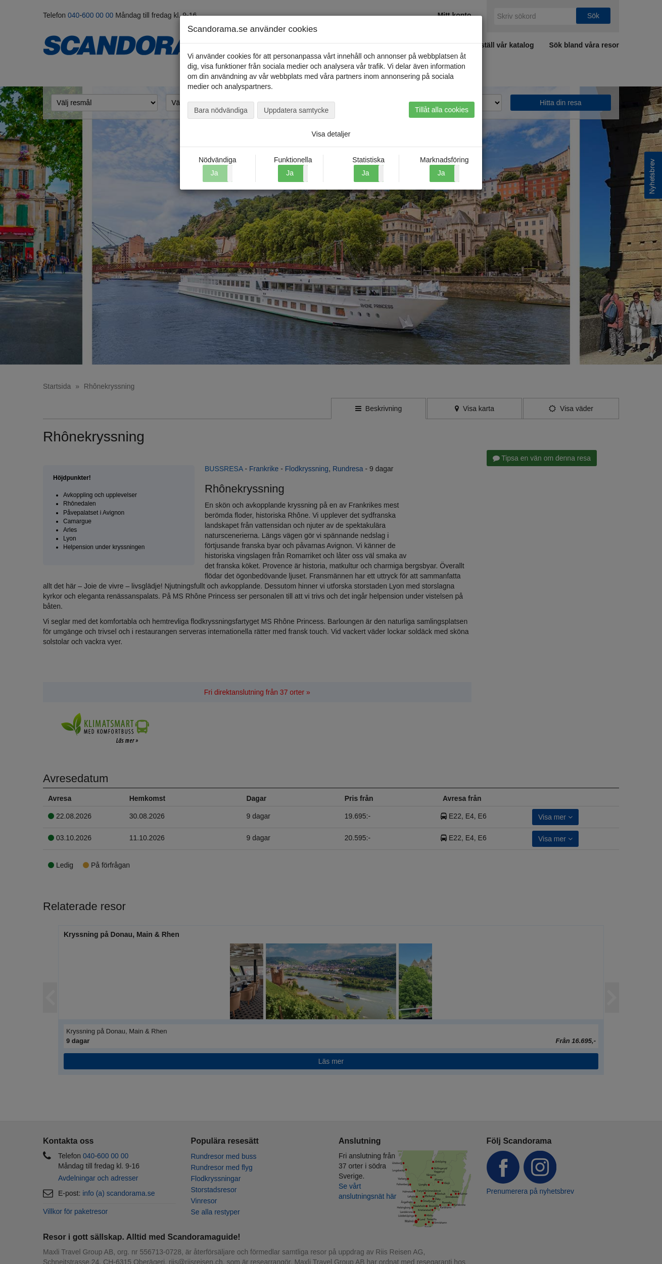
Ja (290, 173)
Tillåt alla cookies (441, 110)
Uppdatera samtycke (296, 110)
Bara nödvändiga (221, 110)
